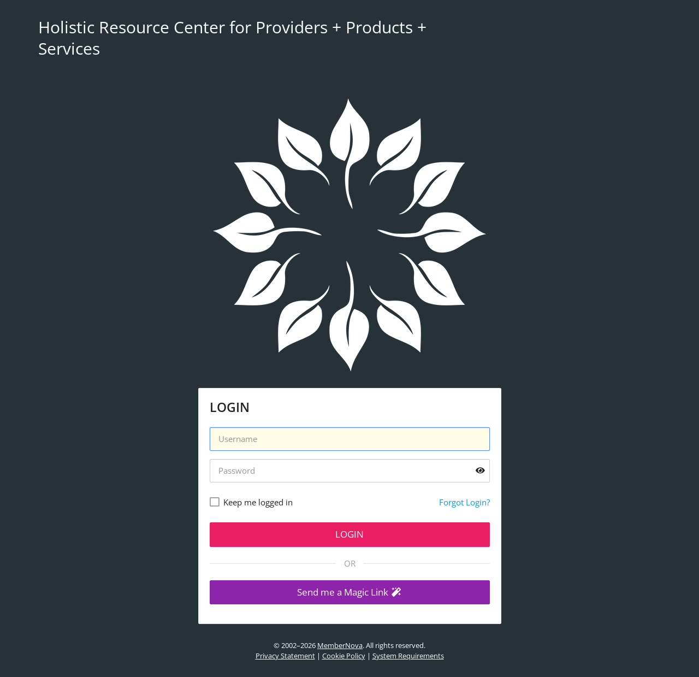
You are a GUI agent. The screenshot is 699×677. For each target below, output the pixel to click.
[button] (350, 592)
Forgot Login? (464, 502)
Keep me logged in (258, 502)
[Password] (350, 470)
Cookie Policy (343, 656)
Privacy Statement (285, 656)
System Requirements (408, 656)
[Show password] (480, 471)
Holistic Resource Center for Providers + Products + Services (232, 38)
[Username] (350, 439)
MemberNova (340, 645)
